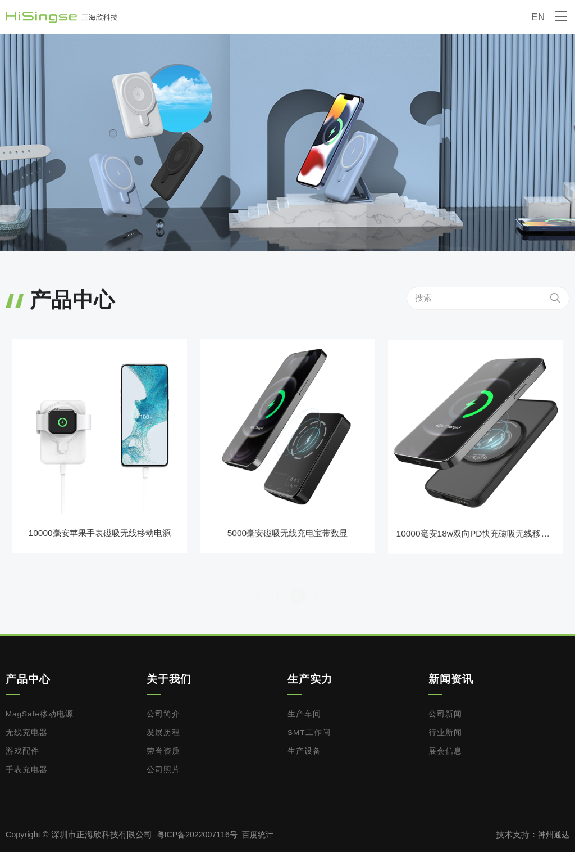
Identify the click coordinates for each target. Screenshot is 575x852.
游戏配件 (22, 751)
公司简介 (163, 714)
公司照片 (163, 769)
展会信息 (445, 751)
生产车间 (304, 714)
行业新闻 (445, 732)
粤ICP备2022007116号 (199, 834)
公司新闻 (445, 714)
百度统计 (262, 834)
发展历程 (163, 732)
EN (538, 17)
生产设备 (304, 751)
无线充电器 (27, 732)
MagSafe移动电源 (40, 714)
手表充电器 (27, 769)
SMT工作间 (309, 732)
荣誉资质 (163, 751)
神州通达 (552, 834)
